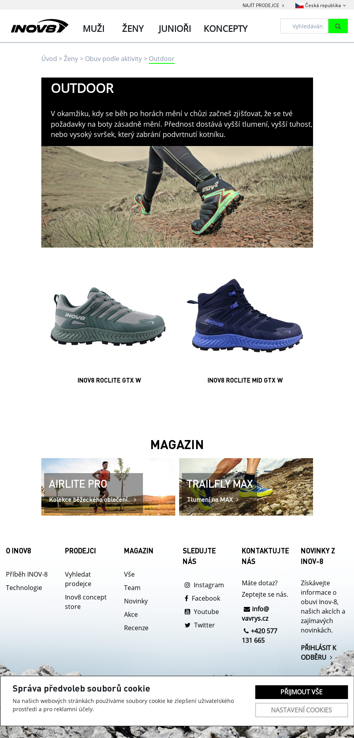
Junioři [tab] (175, 28)
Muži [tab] (93, 28)
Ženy (71, 58)
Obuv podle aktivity (113, 58)
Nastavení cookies (301, 710)
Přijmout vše (301, 692)
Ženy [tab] (132, 28)
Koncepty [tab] (225, 28)
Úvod (49, 58)
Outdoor (161, 58)
